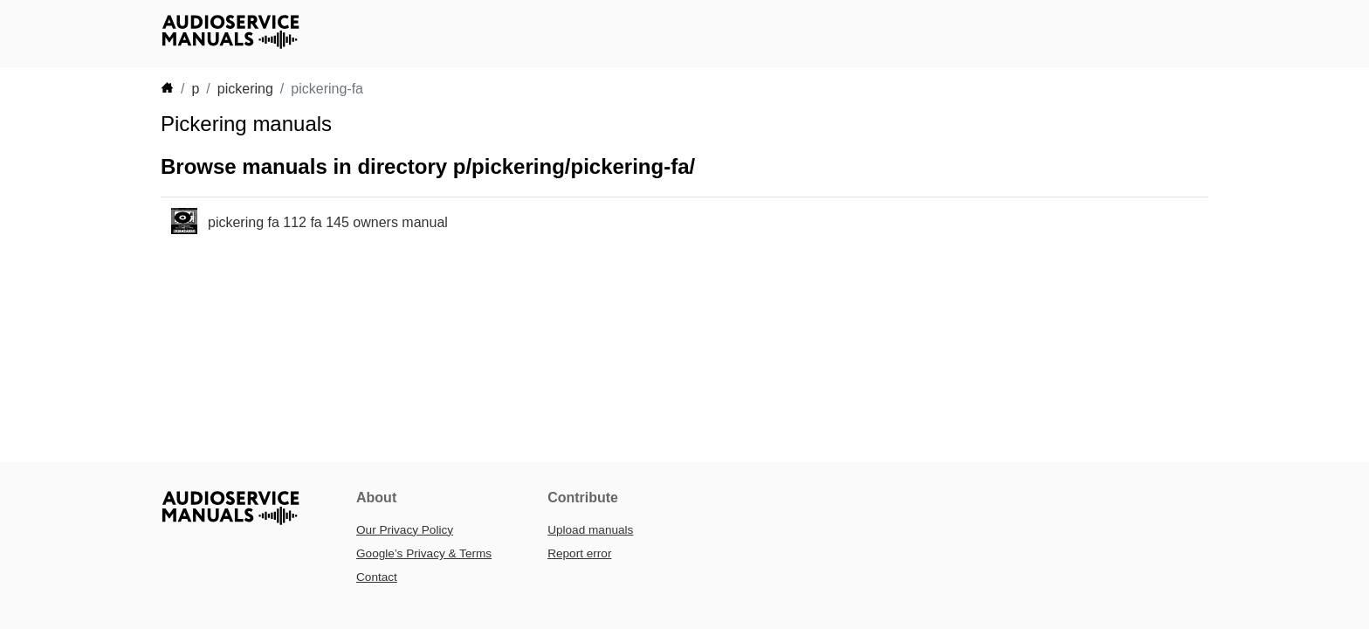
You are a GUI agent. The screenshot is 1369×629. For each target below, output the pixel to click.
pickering (245, 88)
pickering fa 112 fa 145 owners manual (328, 222)
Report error (579, 553)
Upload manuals (590, 529)
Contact (376, 577)
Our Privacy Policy (404, 529)
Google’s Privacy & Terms (424, 553)
